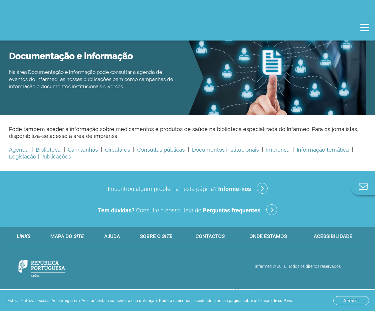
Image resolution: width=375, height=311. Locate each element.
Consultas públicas (159, 150)
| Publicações (53, 156)
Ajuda (112, 236)
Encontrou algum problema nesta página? (188, 188)
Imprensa (276, 150)
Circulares (117, 150)
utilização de (273, 300)
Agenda (19, 150)
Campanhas (83, 150)
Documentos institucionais (224, 150)
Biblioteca (48, 150)
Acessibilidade (333, 236)
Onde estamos (268, 236)
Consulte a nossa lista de (187, 209)
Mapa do (67, 236)
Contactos (210, 236)
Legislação (22, 156)
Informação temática (321, 150)
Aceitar (351, 301)
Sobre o (156, 236)
